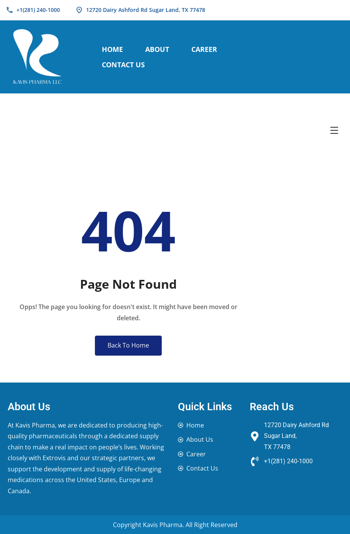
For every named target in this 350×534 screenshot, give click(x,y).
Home (112, 49)
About (157, 49)
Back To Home (128, 345)
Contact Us (123, 64)
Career (204, 49)
